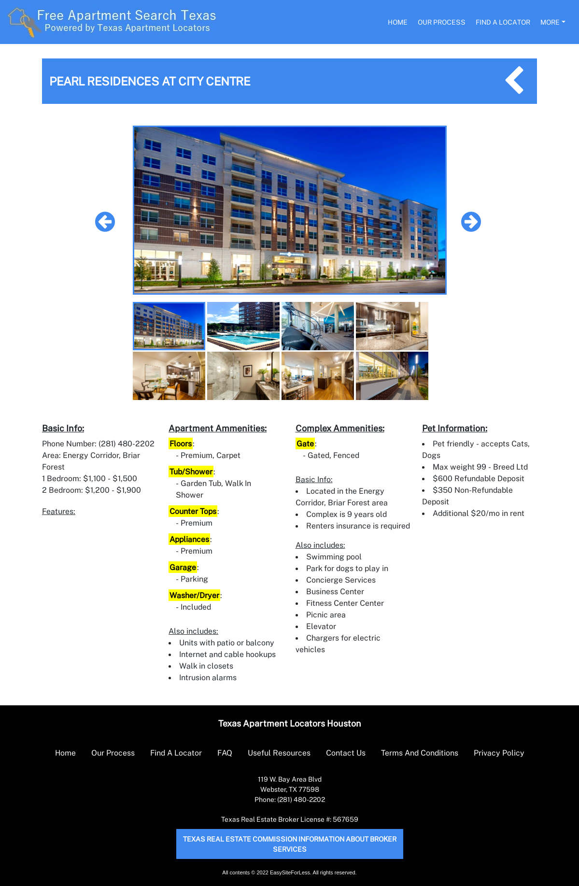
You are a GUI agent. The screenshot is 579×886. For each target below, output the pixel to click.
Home (398, 22)
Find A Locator (503, 22)
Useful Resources (279, 752)
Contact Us (346, 752)
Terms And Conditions (419, 752)
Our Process (442, 22)
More (550, 22)
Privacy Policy (499, 752)
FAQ (224, 752)
